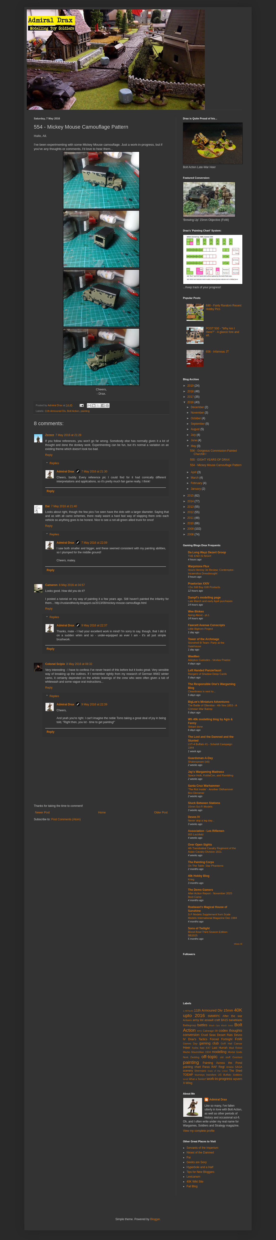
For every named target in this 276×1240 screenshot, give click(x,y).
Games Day (190, 1043)
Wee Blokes (196, 611)
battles (202, 1025)
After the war (232, 1016)
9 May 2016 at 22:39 (94, 704)
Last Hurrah (219, 1047)
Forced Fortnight (221, 1039)
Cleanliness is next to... (202, 691)
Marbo (186, 1052)
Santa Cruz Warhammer (204, 785)
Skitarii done (195, 726)
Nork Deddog (191, 1057)
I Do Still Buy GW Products (204, 587)
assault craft (212, 1020)
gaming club (209, 1043)
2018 (191, 391)
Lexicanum (193, 1176)
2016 (191, 402)
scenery (188, 1070)
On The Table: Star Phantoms (205, 865)
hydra (195, 1047)
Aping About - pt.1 (198, 615)
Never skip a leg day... (201, 820)
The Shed (235, 1070)
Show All (238, 944)
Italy (202, 1047)
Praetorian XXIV (198, 583)
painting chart (192, 1067)
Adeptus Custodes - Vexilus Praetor (209, 660)
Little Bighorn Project (200, 628)
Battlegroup (189, 1025)
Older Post (161, 812)
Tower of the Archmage (203, 639)
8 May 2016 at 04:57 (72, 585)
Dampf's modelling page (204, 597)
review (230, 1066)
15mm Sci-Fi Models (200, 806)
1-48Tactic (188, 1010)
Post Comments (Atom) (66, 819)
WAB (185, 1079)
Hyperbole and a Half (200, 1167)
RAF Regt (218, 1067)
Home (102, 812)
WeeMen (193, 656)
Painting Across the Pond (222, 1063)
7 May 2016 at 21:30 (94, 471)
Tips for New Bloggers (200, 1172)
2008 (191, 534)
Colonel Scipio (55, 664)
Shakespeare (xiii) (198, 761)
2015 (191, 495)
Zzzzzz (49, 435)
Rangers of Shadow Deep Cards (207, 673)
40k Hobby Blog (198, 876)
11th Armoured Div (55, 411)
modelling (219, 1052)
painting (84, 411)
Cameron (51, 585)
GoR (223, 1043)
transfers (211, 1074)
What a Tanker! (197, 1079)
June (194, 440)
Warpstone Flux (198, 566)
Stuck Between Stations (204, 803)
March (195, 477)
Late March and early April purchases (210, 601)
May (194, 446)
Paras (206, 1067)
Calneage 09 (210, 1030)
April (194, 472)
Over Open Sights (200, 844)
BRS (199, 1031)
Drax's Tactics (197, 1039)
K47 (208, 1047)
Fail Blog (192, 1186)
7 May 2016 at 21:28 (68, 435)
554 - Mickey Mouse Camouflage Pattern (215, 465)
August (195, 429)
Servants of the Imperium (202, 1147)
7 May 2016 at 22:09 (94, 542)
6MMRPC (214, 1016)
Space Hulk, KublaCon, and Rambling (210, 775)
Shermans (200, 1070)
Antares (187, 1020)
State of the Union (218, 1071)
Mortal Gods (235, 1052)
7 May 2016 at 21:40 (64, 506)
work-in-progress (219, 1079)
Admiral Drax (65, 471)
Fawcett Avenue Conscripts (206, 625)
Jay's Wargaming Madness (206, 771)
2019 (191, 385)
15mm (228, 1010)
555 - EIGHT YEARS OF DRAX (210, 459)
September (198, 423)
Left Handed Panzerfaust (204, 670)
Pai (189, 1157)
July (194, 435)
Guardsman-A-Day (200, 758)
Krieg (191, 879)
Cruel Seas (208, 1035)
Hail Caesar (235, 1043)
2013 (191, 506)
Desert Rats (225, 1035)
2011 (191, 518)
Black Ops (214, 1025)
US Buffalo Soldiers (230, 1074)
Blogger (155, 1219)
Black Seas (227, 1025)
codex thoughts (230, 1030)
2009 (191, 528)
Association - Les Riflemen (206, 831)
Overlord (237, 1057)
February (197, 483)
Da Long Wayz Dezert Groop (207, 552)
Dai (47, 506)
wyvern (237, 1079)
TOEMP (188, 1074)
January (196, 488)
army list (198, 1020)
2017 (191, 396)
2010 (191, 523)
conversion (191, 1035)
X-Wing (187, 1083)
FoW (238, 1039)
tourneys (200, 1074)
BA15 (224, 1020)
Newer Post (42, 812)
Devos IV (194, 817)
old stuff (225, 1057)
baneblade (235, 1020)
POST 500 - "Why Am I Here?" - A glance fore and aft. (222, 332)
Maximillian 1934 (201, 1052)
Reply (49, 455)
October (196, 418)
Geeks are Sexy (197, 1162)
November (198, 412)
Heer (186, 1047)
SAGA (238, 1066)
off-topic (209, 1056)
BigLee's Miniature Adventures (208, 701)
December (198, 407)
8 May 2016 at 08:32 (79, 664)
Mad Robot (235, 1047)
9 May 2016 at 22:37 (94, 625)
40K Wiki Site (195, 1181)
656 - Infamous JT (217, 351)
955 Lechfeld (195, 834)
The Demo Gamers (200, 889)
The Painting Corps (201, 862)
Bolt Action (73, 411)
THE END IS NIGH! (199, 556)
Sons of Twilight (199, 928)
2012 (191, 512)
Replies (54, 463)
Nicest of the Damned (200, 1152)
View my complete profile (198, 1130)
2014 (191, 501)
